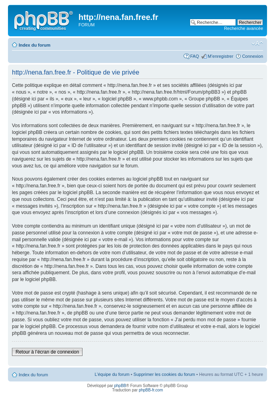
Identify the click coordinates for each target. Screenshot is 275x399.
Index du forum (34, 45)
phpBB (120, 385)
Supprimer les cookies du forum (164, 374)
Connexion (252, 56)
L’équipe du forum (111, 374)
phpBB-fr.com (151, 390)
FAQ (194, 56)
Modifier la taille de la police (257, 43)
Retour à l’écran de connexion (47, 352)
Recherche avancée (243, 28)
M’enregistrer (220, 56)
